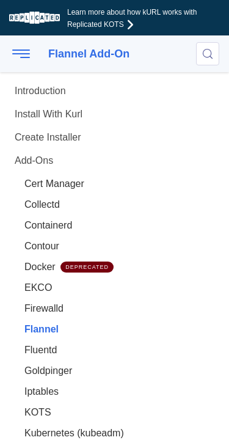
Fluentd (40, 350)
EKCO (38, 287)
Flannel (41, 329)
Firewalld (44, 308)
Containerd (48, 225)
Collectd (42, 204)
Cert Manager (54, 183)
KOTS (37, 412)
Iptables (41, 391)
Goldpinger (48, 370)
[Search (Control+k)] (207, 53)
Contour (41, 246)
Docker (69, 267)
